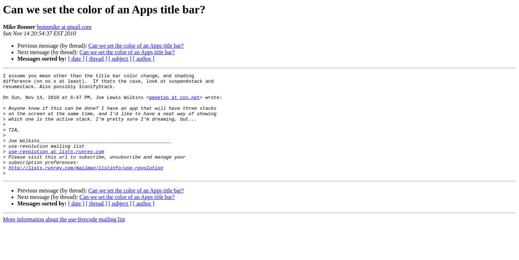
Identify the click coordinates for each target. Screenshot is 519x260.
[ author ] (144, 59)
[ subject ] (120, 59)
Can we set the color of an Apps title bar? (135, 46)
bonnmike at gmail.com (64, 27)
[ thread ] (96, 59)
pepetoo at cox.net (174, 102)
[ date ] (76, 59)
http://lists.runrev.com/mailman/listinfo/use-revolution (86, 187)
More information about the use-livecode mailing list (64, 240)
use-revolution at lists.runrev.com (56, 167)
